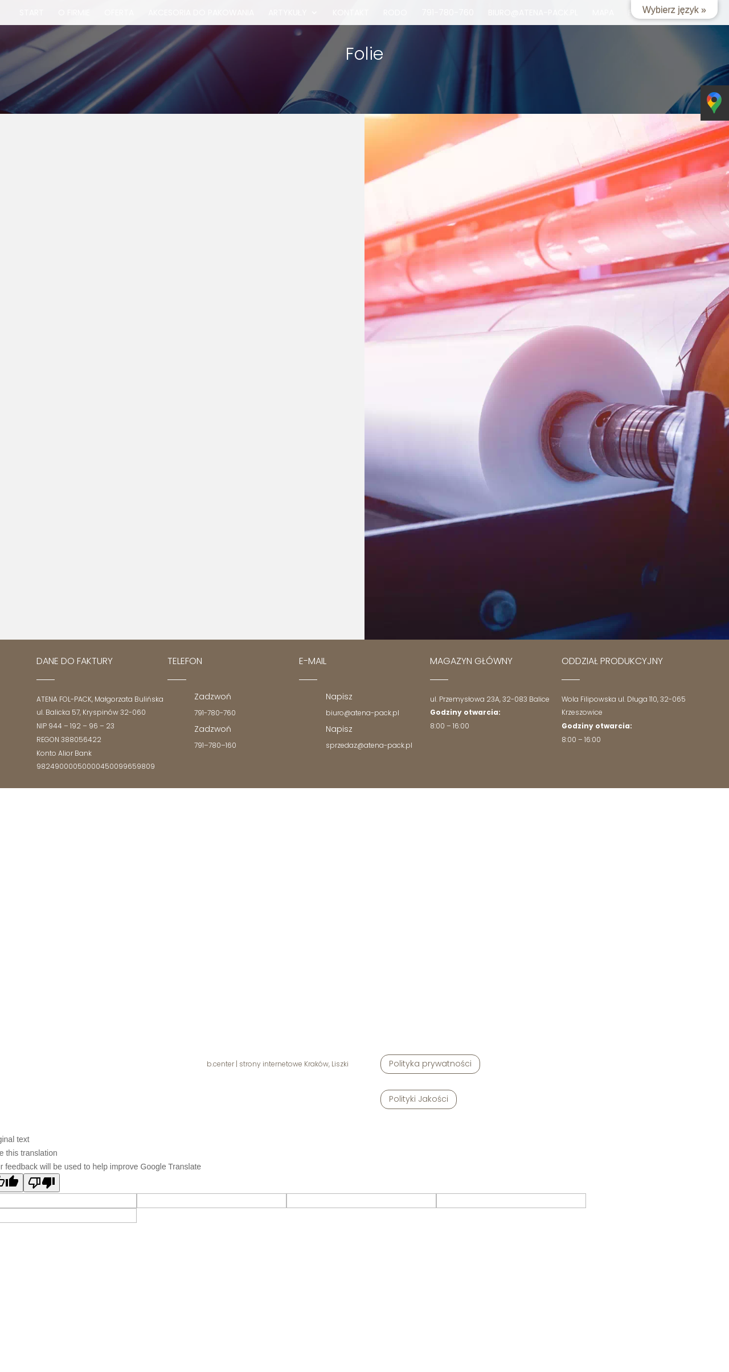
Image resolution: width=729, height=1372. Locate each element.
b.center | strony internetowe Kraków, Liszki (278, 1064)
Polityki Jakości (418, 1099)
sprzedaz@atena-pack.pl (369, 745)
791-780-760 (447, 13)
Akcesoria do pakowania (201, 13)
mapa (603, 13)
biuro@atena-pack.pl (533, 13)
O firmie (74, 13)
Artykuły (288, 13)
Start (31, 13)
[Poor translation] (41, 1182)
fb (632, 13)
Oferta (119, 13)
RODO (395, 13)
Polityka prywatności (430, 1063)
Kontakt (351, 13)
